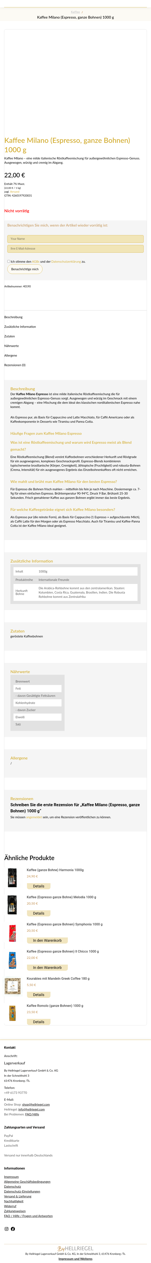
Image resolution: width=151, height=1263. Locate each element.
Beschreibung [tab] (13, 317)
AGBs (36, 261)
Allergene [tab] (10, 355)
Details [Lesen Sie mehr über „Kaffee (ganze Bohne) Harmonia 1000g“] (38, 886)
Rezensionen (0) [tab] (15, 365)
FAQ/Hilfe (32, 1114)
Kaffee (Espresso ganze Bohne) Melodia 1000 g (61, 897)
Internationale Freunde (54, 579)
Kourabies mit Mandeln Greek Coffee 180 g (58, 979)
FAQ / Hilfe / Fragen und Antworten (28, 1216)
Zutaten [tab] (9, 336)
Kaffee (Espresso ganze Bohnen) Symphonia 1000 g (65, 924)
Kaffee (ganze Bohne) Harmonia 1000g (55, 870)
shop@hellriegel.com (36, 1104)
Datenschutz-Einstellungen (22, 1191)
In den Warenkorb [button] (47, 940)
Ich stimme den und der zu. (46, 261)
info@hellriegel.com (31, 1109)
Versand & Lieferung (17, 1196)
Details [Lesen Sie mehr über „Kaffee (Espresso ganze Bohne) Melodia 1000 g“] (38, 913)
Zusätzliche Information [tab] (20, 326)
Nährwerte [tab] (11, 346)
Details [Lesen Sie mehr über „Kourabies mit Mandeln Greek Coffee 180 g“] (38, 995)
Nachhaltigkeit (13, 1201)
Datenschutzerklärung (66, 261)
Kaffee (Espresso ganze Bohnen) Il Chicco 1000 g (63, 951)
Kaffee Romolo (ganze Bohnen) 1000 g (55, 1006)
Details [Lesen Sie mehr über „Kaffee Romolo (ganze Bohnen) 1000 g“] (38, 1022)
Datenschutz (12, 1186)
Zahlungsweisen (15, 1211)
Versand (14, 191)
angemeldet (34, 817)
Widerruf (10, 1206)
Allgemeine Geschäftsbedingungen (27, 1181)
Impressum (11, 1177)
